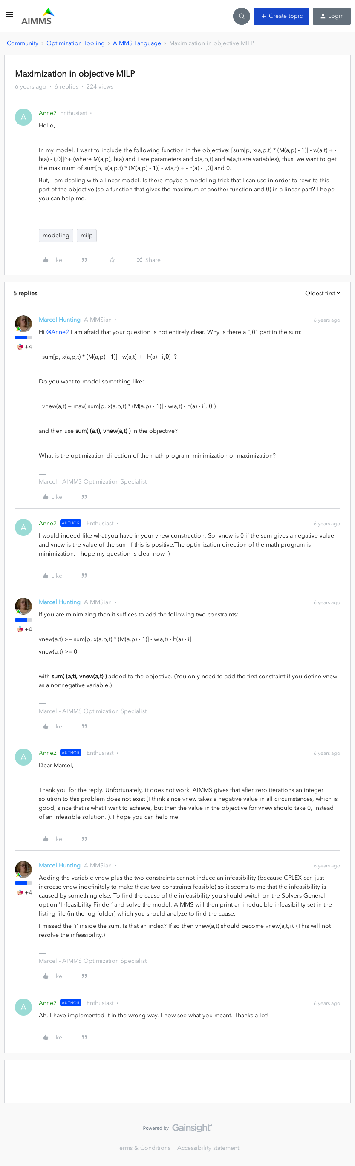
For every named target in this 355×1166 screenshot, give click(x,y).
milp (87, 235)
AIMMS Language (137, 43)
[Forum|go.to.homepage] (38, 16)
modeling (56, 235)
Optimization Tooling (75, 43)
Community (22, 43)
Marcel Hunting (60, 319)
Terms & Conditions (143, 1148)
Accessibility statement (208, 1148)
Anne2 (48, 113)
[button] (9, 17)
